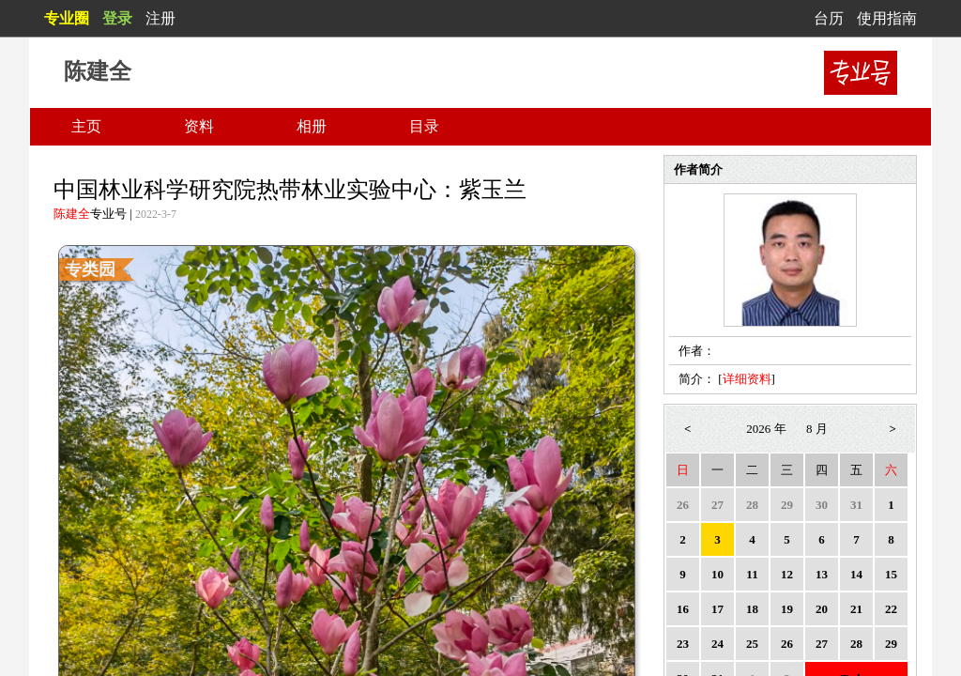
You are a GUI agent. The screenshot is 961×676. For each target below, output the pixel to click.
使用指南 (887, 18)
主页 (86, 126)
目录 (424, 126)
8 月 (817, 429)
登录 (117, 18)
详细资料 (747, 379)
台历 (829, 18)
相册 (312, 126)
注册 (160, 18)
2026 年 (766, 429)
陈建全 (71, 214)
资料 (199, 126)
